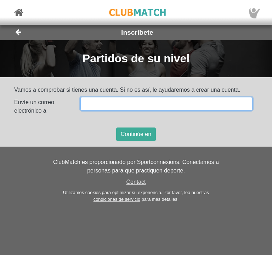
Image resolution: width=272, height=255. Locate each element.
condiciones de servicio (117, 199)
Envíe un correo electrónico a (34, 106)
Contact (136, 182)
